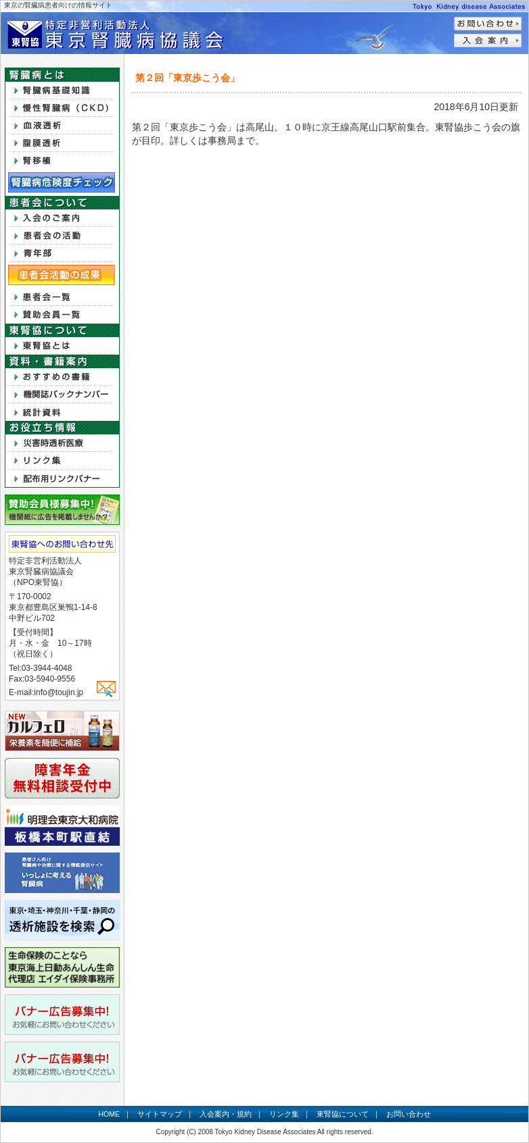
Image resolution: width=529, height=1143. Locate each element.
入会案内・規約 (226, 1114)
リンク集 (284, 1114)
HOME (109, 1114)
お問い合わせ (408, 1114)
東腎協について (343, 1114)
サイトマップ (159, 1114)
